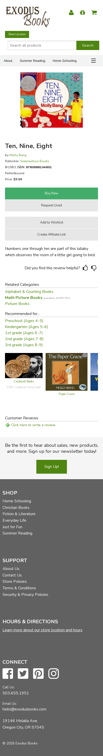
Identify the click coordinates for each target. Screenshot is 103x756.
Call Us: (9, 687)
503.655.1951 (16, 693)
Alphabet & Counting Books (29, 291)
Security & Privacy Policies (25, 594)
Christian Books (16, 507)
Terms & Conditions (19, 588)
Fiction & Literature (19, 514)
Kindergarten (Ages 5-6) (26, 327)
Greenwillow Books (34, 161)
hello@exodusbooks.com (24, 709)
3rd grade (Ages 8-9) (24, 345)
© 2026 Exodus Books (20, 743)
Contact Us (12, 575)
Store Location (17, 34)
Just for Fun (12, 527)
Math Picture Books (37, 297)
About (8, 61)
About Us (11, 568)
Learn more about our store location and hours (42, 630)
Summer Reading (32, 61)
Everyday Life (14, 520)
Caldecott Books (24, 381)
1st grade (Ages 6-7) (24, 333)
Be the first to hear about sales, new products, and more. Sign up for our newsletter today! (51, 448)
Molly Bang (18, 155)
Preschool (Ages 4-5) (24, 321)
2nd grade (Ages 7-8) (24, 339)
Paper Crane (66, 394)
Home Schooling (64, 61)
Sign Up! (51, 466)
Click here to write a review (33, 425)
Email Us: (10, 703)
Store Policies (15, 581)
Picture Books (17, 303)
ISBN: (34, 167)
